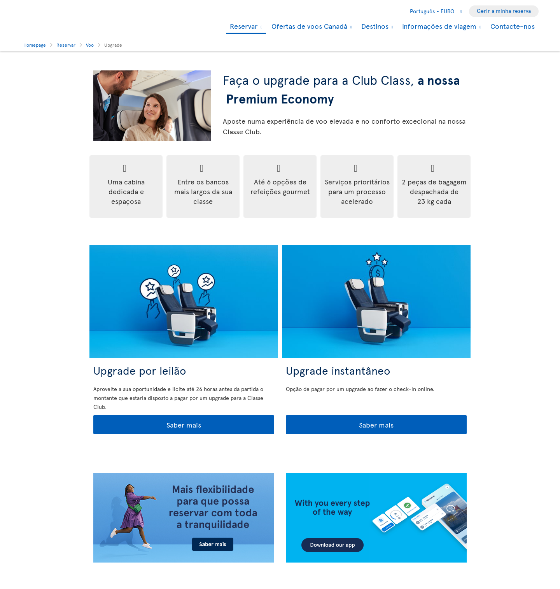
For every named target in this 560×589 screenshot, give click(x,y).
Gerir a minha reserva (504, 10)
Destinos (373, 26)
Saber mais (147, 425)
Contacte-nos (512, 26)
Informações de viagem (438, 26)
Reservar (242, 26)
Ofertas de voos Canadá (308, 26)
